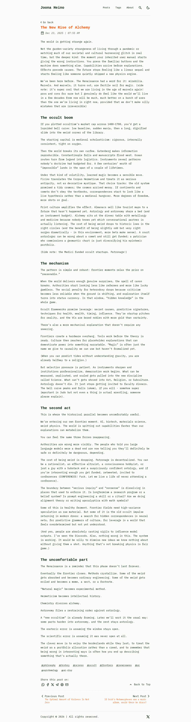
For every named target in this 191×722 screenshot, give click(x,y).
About (130, 7)
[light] (148, 7)
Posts (106, 7)
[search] (140, 7)
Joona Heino (52, 7)
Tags (118, 7)
